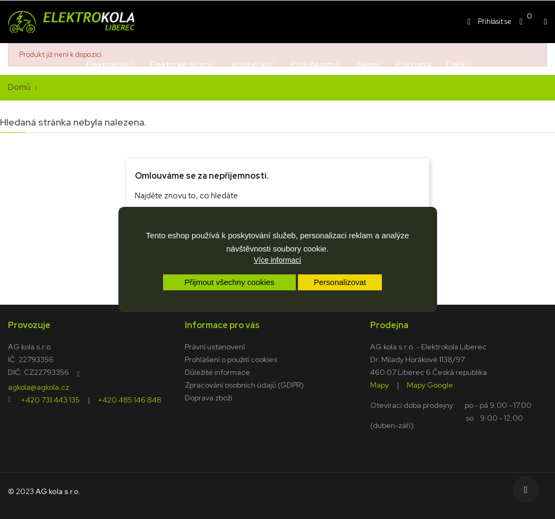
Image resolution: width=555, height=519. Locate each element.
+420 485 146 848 (129, 399)
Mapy (379, 384)
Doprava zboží (208, 398)
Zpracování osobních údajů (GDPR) (244, 385)
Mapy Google (430, 384)
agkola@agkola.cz (38, 386)
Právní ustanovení (215, 346)
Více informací (277, 260)
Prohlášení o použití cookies (231, 359)
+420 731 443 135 (50, 399)
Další (455, 64)
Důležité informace (217, 372)
